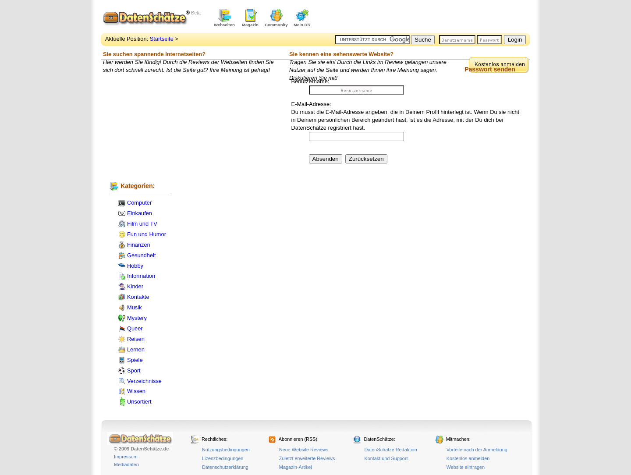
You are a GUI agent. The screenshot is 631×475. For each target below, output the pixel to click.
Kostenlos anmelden (468, 458)
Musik (134, 307)
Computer (139, 202)
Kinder (135, 286)
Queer (135, 328)
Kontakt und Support (386, 458)
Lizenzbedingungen (222, 458)
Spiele (135, 360)
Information (141, 276)
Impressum (126, 456)
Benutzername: (310, 81)
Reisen (136, 339)
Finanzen (138, 244)
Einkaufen (139, 213)
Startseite (162, 38)
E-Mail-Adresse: (311, 104)
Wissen (136, 391)
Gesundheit (141, 255)
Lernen (136, 349)
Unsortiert (139, 401)
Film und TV (142, 223)
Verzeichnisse (144, 381)
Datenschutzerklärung (225, 467)
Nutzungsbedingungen (226, 449)
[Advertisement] (427, 17)
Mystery (137, 318)
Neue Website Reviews (303, 449)
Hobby (135, 265)
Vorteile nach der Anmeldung (477, 449)
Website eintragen (466, 467)
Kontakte (138, 297)
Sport (134, 370)
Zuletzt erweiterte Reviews (307, 458)
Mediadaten (126, 464)
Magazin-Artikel (295, 467)
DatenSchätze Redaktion (390, 449)
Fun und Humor (146, 234)
